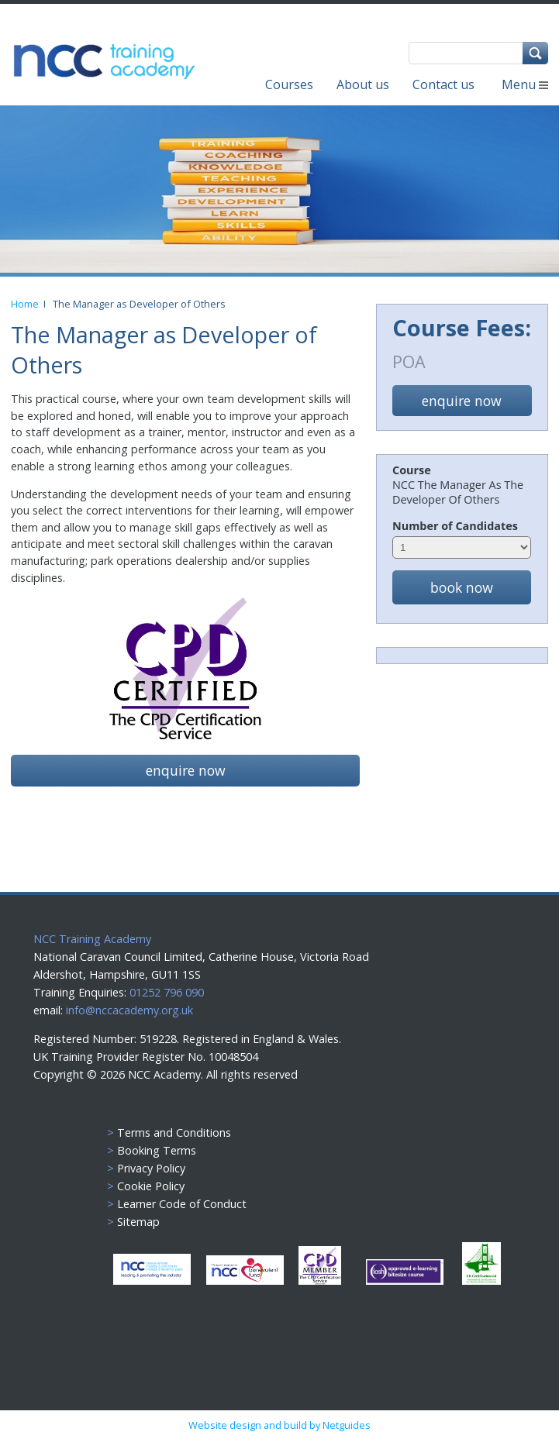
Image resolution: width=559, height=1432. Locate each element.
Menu (525, 84)
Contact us (443, 84)
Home (27, 304)
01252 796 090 (165, 992)
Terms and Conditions (174, 1132)
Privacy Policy (151, 1168)
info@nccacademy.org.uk (129, 1010)
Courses (289, 84)
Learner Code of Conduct (182, 1203)
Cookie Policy (151, 1186)
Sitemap (138, 1221)
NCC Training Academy (92, 938)
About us (362, 84)
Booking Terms (156, 1150)
